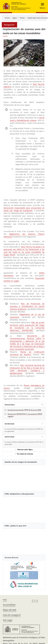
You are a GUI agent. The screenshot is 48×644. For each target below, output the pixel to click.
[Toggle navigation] (41, 6)
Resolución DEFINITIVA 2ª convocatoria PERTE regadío (25, 415)
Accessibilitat (9, 604)
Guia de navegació (12, 615)
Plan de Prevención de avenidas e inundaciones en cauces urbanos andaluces (27, 306)
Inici (5, 599)
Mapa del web (9, 609)
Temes (22, 18)
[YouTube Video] (24, 477)
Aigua (15, 18)
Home (7, 18)
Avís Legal (7, 620)
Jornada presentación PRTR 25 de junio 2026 (24, 410)
